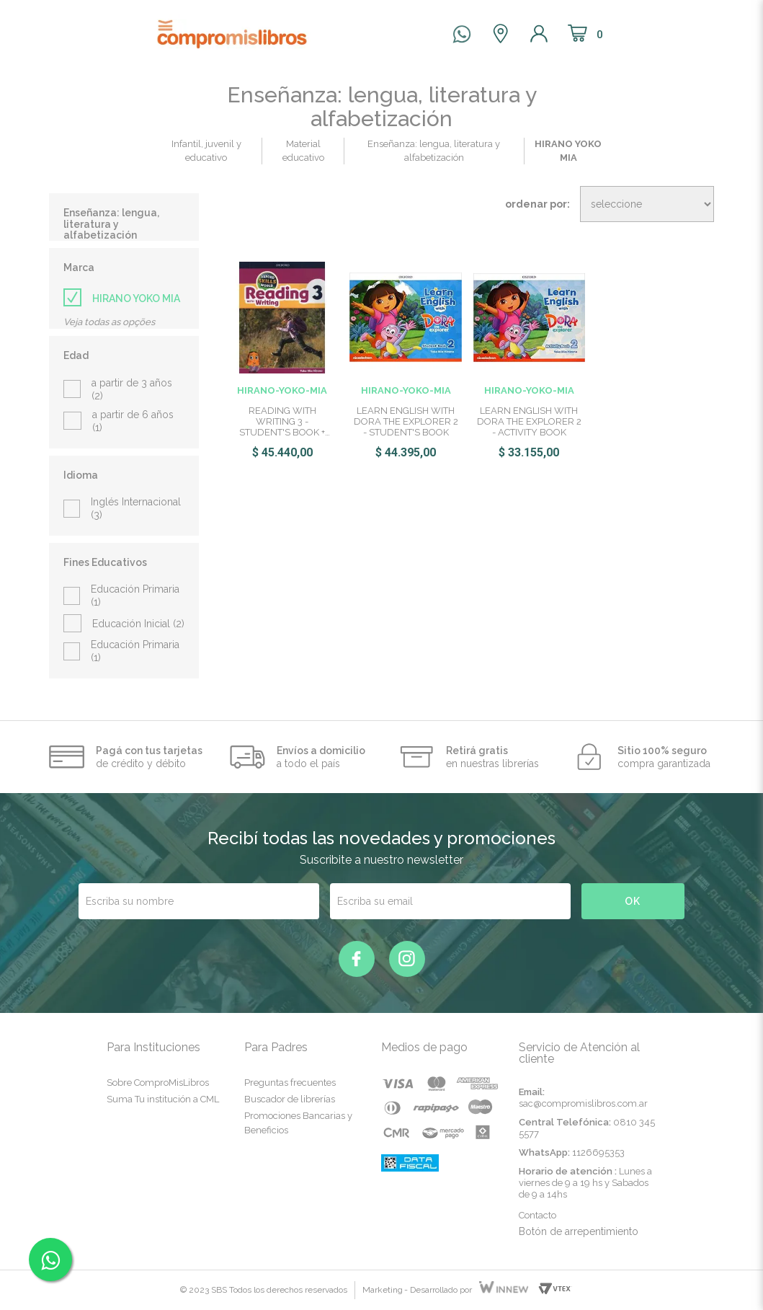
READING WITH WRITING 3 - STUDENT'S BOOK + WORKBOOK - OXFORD (282, 421)
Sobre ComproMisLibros (158, 1082)
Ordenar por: (537, 204)
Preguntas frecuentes (290, 1082)
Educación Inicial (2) (138, 623)
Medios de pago (424, 1047)
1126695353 (598, 1152)
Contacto (537, 1215)
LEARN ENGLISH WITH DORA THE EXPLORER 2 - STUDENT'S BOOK (406, 421)
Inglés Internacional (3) (136, 508)
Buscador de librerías (289, 1099)
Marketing (382, 1290)
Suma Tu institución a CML (163, 1099)
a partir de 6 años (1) (133, 421)
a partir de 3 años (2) (132, 389)
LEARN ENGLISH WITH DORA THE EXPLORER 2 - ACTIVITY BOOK (529, 421)
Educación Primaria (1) (135, 595)
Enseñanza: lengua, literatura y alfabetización (111, 224)
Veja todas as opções (109, 322)
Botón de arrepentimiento (578, 1231)
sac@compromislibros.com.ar (583, 1103)
